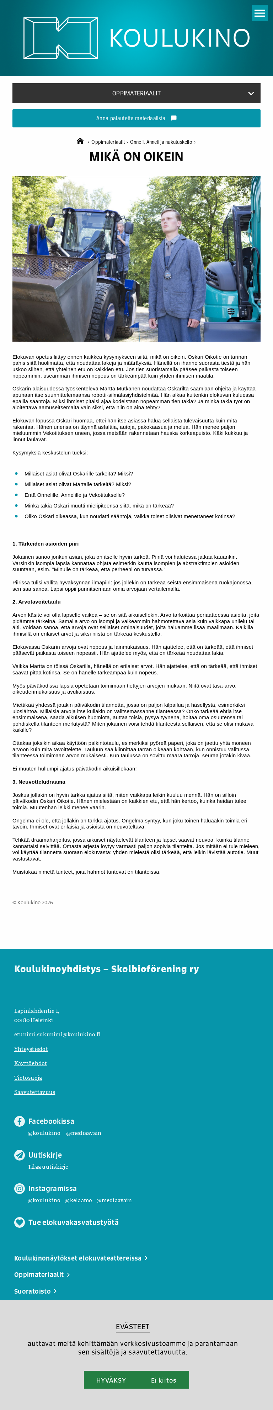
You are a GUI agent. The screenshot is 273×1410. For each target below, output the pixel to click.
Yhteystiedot (31, 1049)
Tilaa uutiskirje (48, 1166)
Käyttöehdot (30, 1063)
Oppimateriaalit (110, 142)
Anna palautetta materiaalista (136, 119)
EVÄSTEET (133, 1326)
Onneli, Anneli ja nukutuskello (163, 142)
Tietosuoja (28, 1077)
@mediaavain (84, 1132)
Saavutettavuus (34, 1092)
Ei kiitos (164, 1380)
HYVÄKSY (111, 1380)
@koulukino (44, 1132)
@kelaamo (78, 1200)
